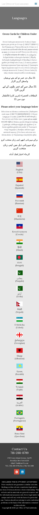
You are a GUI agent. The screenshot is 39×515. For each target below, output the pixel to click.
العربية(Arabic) (19, 404)
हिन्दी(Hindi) (19, 248)
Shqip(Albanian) (19, 357)
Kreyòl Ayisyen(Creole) (19, 233)
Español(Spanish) (19, 186)
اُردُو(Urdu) (19, 295)
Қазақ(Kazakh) (19, 372)
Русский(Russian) (19, 202)
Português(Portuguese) (19, 419)
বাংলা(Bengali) (19, 264)
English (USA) (19, 171)
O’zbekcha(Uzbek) (19, 326)
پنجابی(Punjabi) (19, 279)
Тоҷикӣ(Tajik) (19, 388)
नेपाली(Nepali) (19, 310)
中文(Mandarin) (19, 217)
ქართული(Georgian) (19, 341)
